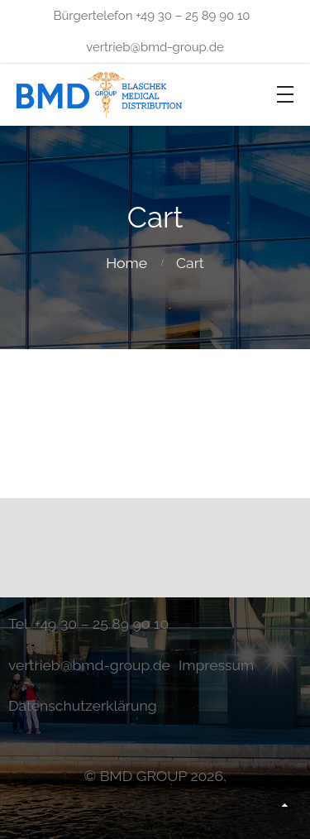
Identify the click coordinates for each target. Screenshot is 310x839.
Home (126, 262)
